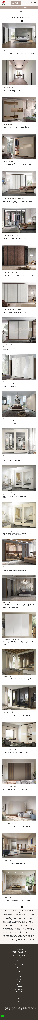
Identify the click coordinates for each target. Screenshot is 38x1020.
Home (12, 7)
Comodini (19, 983)
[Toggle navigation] (34, 3)
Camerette (19, 986)
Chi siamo (19, 998)
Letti (19, 981)
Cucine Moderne (19, 963)
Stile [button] (15, 17)
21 (34, 21)
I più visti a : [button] (30, 17)
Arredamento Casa (18, 7)
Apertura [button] (24, 17)
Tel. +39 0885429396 (19, 954)
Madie (19, 971)
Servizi (19, 1001)
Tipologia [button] (19, 17)
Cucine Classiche (19, 964)
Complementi (19, 993)
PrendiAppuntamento (16, 3)
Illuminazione (19, 991)
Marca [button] (6, 17)
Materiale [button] (11, 17)
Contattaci (19, 1000)
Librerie (19, 969)
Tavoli (19, 974)
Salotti (19, 973)
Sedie (19, 976)
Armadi (25, 7)
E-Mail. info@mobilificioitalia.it (19, 955)
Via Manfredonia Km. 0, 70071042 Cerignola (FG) (19, 952)
